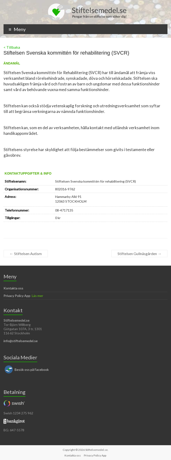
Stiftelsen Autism (26, 253)
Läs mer (37, 296)
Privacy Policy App (17, 296)
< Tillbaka (12, 47)
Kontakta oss (13, 288)
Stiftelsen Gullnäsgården (139, 253)
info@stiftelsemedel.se (21, 341)
